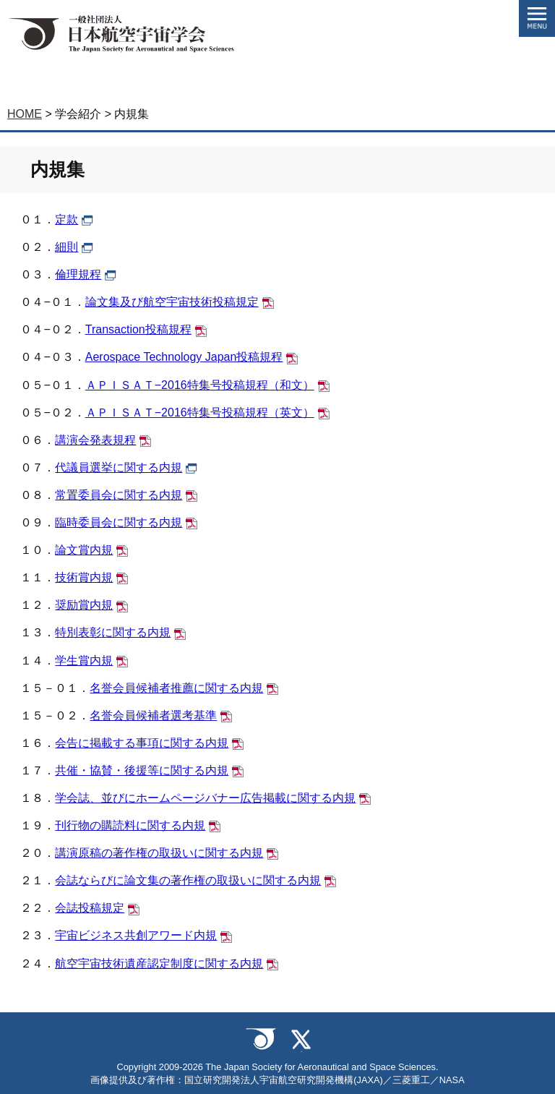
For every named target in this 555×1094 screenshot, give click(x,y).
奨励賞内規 (84, 605)
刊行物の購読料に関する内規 (130, 825)
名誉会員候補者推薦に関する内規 (176, 688)
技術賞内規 (84, 577)
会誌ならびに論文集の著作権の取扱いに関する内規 (188, 880)
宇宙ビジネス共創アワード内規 (136, 935)
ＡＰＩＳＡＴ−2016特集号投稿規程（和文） (199, 385)
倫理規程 (78, 274)
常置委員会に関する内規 (118, 495)
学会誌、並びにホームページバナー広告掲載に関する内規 (205, 798)
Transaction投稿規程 (138, 329)
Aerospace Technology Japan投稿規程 (184, 357)
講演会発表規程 (95, 440)
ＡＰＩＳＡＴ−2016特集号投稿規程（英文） (199, 412)
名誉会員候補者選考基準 (153, 715)
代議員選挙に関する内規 (118, 467)
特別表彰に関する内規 (113, 632)
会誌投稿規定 (89, 908)
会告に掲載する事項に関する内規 (141, 743)
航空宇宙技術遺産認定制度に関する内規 (159, 963)
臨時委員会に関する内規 (118, 522)
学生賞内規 (84, 660)
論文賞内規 (84, 550)
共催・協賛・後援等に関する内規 (141, 770)
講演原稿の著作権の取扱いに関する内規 (159, 853)
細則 (66, 247)
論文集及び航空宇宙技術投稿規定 (172, 302)
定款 (66, 219)
